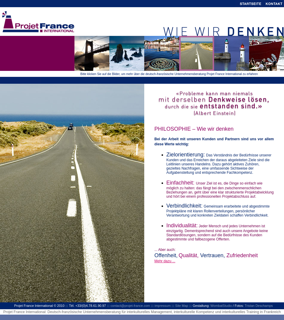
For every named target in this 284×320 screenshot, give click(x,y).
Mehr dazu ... (164, 261)
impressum (163, 305)
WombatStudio (221, 305)
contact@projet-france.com (130, 305)
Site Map (181, 305)
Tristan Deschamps (259, 305)
